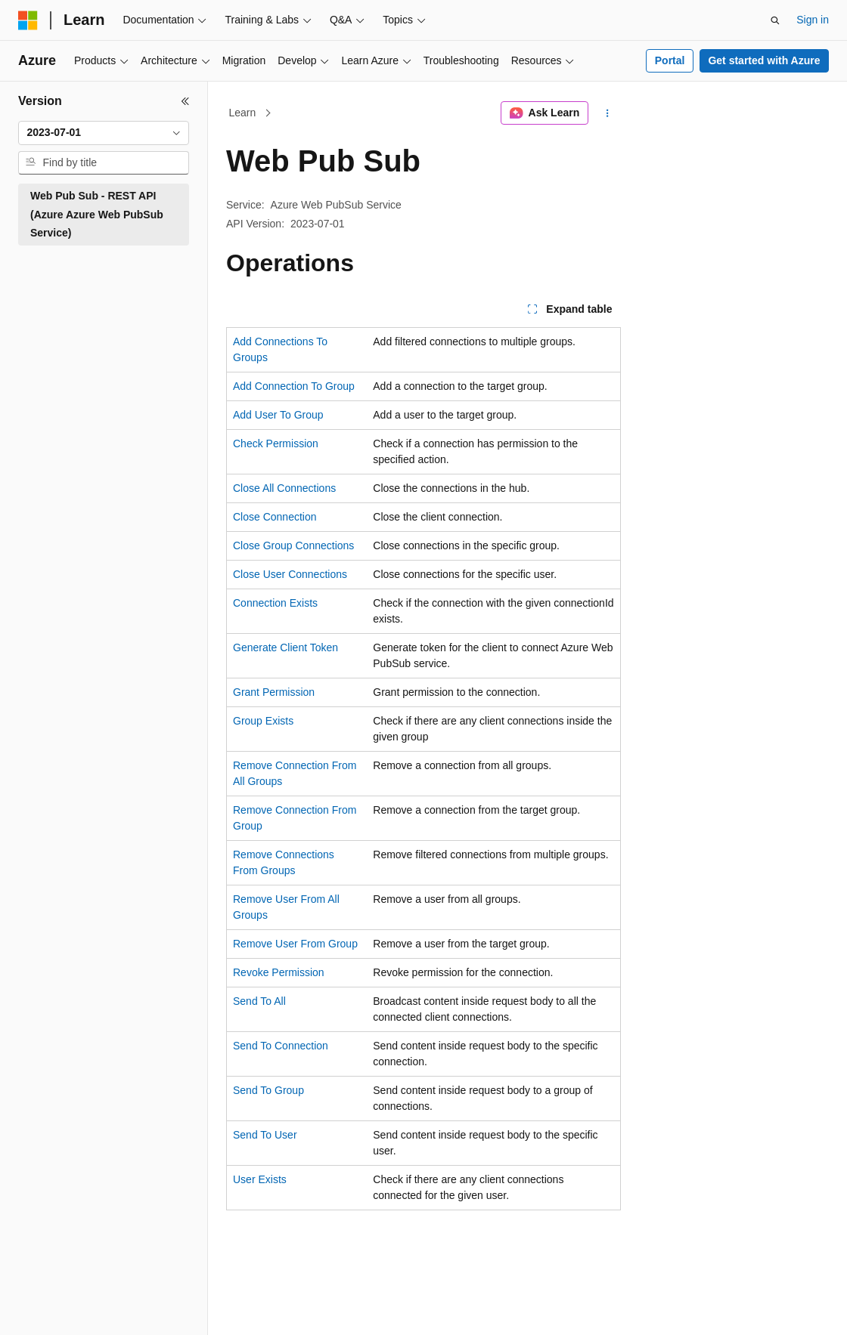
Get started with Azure (764, 60)
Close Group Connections (293, 545)
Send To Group (268, 1090)
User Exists (260, 1179)
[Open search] (775, 20)
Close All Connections (284, 488)
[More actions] (607, 113)
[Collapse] (185, 101)
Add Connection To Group (294, 386)
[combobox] (103, 133)
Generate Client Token (285, 647)
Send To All (259, 1001)
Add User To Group (278, 415)
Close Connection (275, 517)
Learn (242, 113)
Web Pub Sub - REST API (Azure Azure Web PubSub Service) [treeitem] (96, 214)
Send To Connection (280, 1046)
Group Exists (263, 721)
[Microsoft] (28, 20)
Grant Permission (274, 692)
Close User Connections (290, 574)
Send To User (265, 1135)
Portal (670, 60)
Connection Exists (275, 603)
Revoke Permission (278, 972)
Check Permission (275, 443)
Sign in (812, 20)
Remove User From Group (295, 944)
